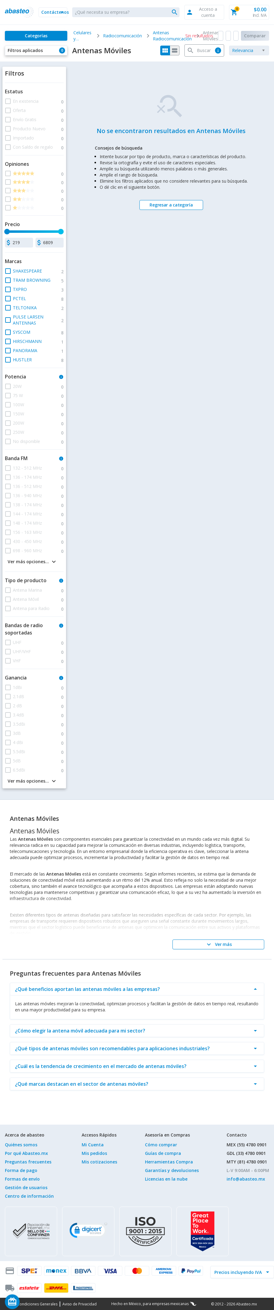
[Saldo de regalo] (31, 1301)
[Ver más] (218, 944)
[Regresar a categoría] (171, 205)
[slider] (7, 231)
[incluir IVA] (238, 1272)
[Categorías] (36, 36)
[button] (53, 12)
